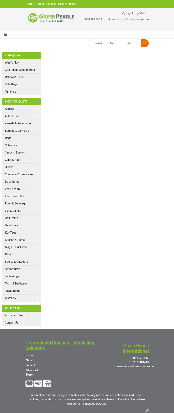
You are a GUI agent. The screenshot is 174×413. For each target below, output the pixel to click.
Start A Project (67, 4)
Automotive (12, 116)
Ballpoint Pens (14, 77)
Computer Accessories (19, 174)
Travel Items (12, 290)
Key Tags (10, 232)
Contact (51, 4)
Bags (8, 138)
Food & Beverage (15, 203)
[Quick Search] (99, 43)
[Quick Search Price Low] (116, 43)
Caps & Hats (12, 160)
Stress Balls (12, 269)
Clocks (9, 167)
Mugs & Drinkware (16, 247)
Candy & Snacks (15, 152)
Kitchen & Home (15, 240)
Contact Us (11, 322)
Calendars (11, 145)
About (40, 4)
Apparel (10, 109)
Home (30, 4)
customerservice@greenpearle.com (127, 19)
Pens (8, 254)
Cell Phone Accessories (20, 70)
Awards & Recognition (18, 123)
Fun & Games (13, 210)
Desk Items (12, 181)
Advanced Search (15, 315)
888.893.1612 (93, 19)
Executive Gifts (14, 196)
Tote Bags (11, 84)
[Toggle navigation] (5, 34)
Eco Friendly (12, 189)
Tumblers (10, 91)
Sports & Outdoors (16, 261)
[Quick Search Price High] (133, 43)
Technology (12, 276)
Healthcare (11, 225)
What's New (12, 62)
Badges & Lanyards (17, 130)
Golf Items (11, 218)
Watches (10, 298)
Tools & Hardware (16, 283)
